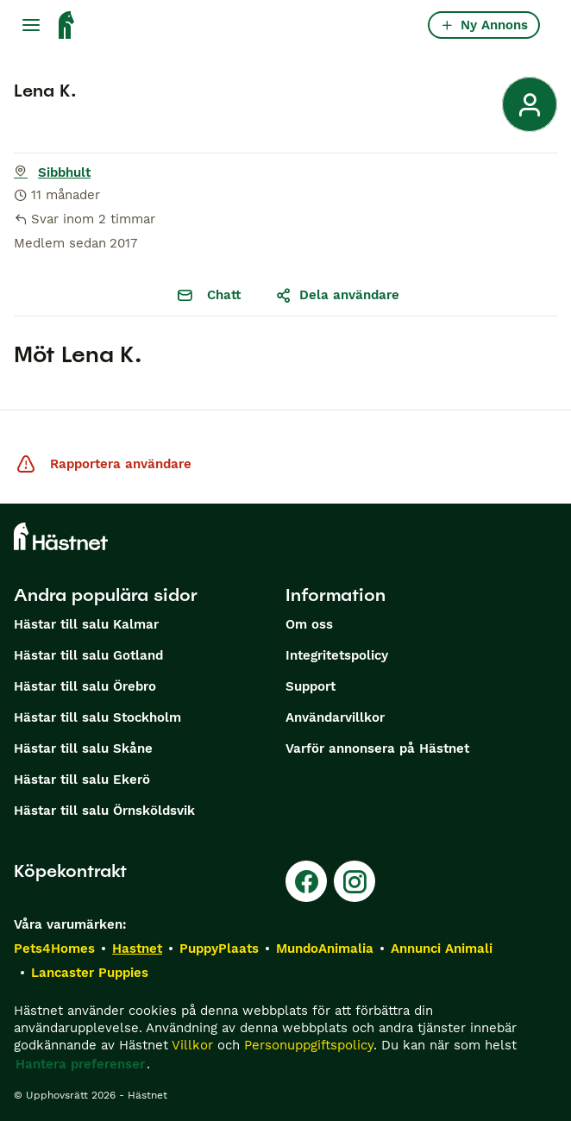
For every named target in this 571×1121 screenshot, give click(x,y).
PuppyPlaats (219, 948)
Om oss (309, 624)
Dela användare (337, 295)
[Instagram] (354, 881)
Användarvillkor (335, 717)
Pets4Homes (54, 948)
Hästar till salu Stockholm (97, 717)
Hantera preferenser (80, 1064)
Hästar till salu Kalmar (86, 624)
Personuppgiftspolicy (308, 1045)
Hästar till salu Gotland (88, 655)
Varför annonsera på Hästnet (377, 748)
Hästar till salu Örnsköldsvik (104, 810)
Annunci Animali (442, 948)
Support (311, 686)
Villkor (192, 1045)
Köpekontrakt (70, 871)
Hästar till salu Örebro (85, 686)
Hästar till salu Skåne (83, 748)
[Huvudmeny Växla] (31, 25)
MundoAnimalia (324, 948)
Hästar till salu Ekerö (82, 779)
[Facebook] (306, 881)
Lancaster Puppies (89, 972)
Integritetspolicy (337, 655)
